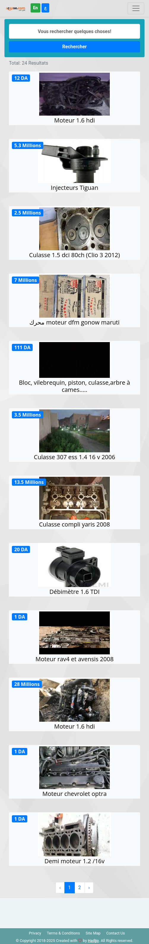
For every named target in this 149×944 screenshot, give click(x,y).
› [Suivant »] (89, 887)
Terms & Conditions (63, 933)
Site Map (93, 933)
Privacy (35, 933)
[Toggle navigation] (136, 8)
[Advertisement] (74, 911)
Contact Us (115, 933)
